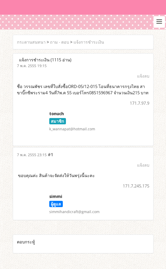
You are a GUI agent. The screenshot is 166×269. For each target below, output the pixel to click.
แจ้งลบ (143, 76)
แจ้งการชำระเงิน (88, 42)
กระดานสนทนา (31, 42)
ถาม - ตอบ (59, 42)
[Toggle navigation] (159, 22)
